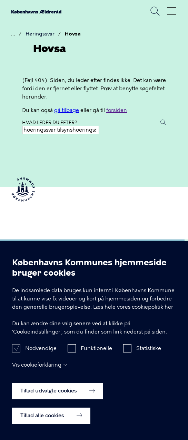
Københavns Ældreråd (36, 11)
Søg (155, 11)
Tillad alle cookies (51, 424)
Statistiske (148, 357)
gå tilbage (66, 110)
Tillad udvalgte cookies (57, 399)
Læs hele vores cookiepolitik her (133, 315)
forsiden (116, 110)
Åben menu (171, 11)
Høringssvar (40, 34)
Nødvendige (41, 357)
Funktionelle (96, 357)
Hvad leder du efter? (49, 122)
